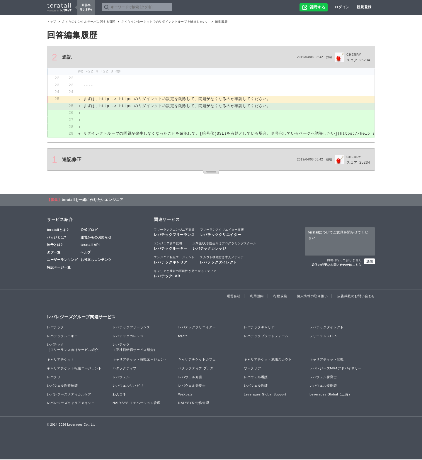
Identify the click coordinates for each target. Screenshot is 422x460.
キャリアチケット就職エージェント (140, 360)
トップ (51, 21)
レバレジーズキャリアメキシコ (71, 403)
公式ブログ (89, 230)
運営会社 (234, 296)
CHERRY (353, 54)
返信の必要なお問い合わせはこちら (337, 265)
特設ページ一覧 (59, 268)
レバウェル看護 (256, 377)
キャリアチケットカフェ (197, 360)
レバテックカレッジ (224, 246)
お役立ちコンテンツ (96, 260)
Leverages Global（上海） (330, 395)
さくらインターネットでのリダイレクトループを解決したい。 (165, 21)
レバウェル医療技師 (62, 386)
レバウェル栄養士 (192, 386)
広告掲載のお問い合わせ (356, 296)
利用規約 (257, 296)
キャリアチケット (60, 360)
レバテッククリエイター (222, 232)
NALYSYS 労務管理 (193, 403)
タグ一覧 (54, 253)
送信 (369, 262)
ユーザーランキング (62, 260)
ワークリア (252, 369)
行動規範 (280, 296)
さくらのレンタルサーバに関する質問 (88, 21)
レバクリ (54, 377)
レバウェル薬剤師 (323, 386)
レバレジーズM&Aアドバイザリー (335, 369)
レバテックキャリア (174, 260)
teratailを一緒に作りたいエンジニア (92, 200)
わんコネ (119, 395)
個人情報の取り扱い (312, 296)
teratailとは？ (58, 230)
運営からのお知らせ (96, 238)
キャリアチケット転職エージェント (74, 369)
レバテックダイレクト (222, 260)
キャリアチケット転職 (326, 360)
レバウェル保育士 (323, 377)
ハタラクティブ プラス (196, 369)
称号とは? (55, 245)
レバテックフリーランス (174, 232)
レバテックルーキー (170, 246)
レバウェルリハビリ (128, 386)
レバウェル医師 (256, 386)
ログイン (342, 7)
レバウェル (121, 377)
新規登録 (364, 7)
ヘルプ (86, 253)
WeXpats (185, 395)
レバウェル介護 (190, 377)
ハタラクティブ (125, 369)
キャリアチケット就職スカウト (268, 360)
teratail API (90, 245)
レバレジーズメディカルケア (69, 395)
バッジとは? (56, 238)
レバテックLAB (185, 274)
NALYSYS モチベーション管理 (137, 403)
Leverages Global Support (265, 395)
